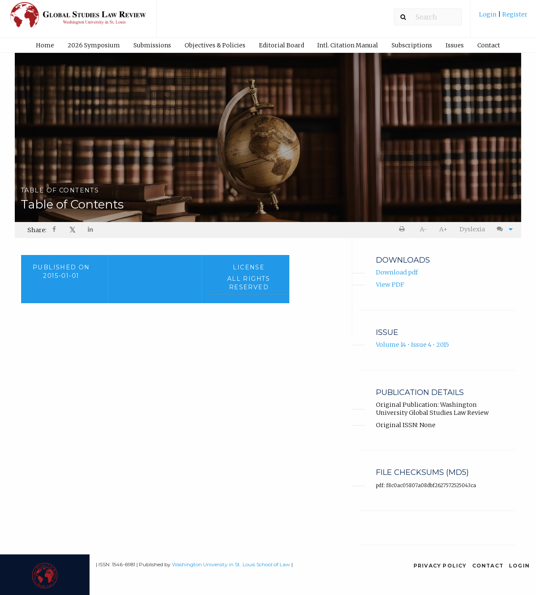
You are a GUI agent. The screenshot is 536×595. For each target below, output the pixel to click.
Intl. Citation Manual (347, 45)
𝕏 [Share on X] (72, 230)
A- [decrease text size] (423, 229)
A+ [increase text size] (443, 229)
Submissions (152, 45)
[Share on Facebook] (54, 230)
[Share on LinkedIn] (91, 230)
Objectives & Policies (215, 45)
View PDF (390, 284)
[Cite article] (503, 229)
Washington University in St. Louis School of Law (231, 564)
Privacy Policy (440, 565)
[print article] (403, 229)
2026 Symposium (94, 45)
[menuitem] (503, 17)
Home (45, 45)
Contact (488, 45)
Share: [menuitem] (36, 230)
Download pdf (397, 273)
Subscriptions (412, 45)
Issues (455, 45)
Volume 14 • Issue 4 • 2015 (412, 345)
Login (488, 14)
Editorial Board (281, 45)
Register (514, 14)
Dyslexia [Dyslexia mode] (472, 229)
